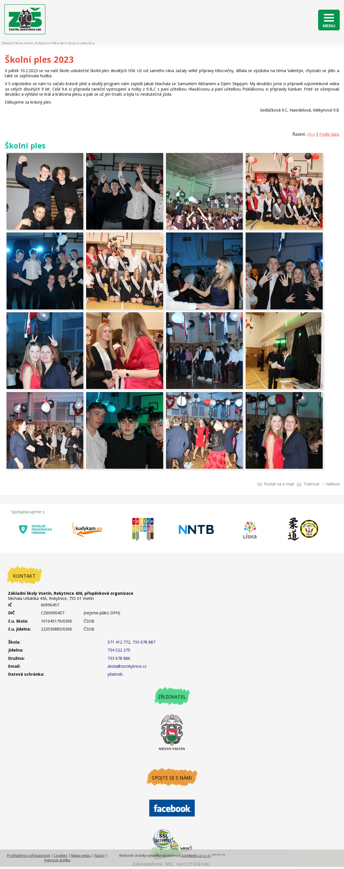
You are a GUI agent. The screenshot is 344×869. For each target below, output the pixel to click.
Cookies (60, 855)
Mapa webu (81, 855)
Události (85, 43)
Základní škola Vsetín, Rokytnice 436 (28, 43)
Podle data (329, 134)
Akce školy (68, 43)
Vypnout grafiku (57, 860)
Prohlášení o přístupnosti (28, 855)
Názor (100, 855)
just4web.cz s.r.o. (196, 855)
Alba (311, 134)
